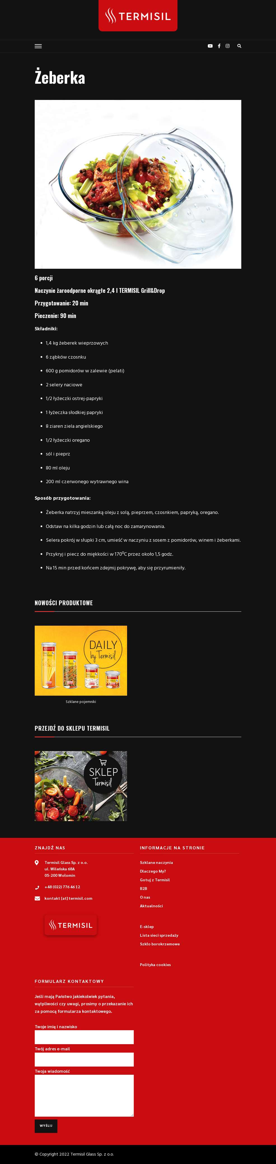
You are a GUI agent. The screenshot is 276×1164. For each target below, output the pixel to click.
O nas (145, 896)
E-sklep (147, 926)
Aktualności (151, 905)
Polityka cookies (155, 964)
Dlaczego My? (153, 870)
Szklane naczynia (156, 862)
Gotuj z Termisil (155, 879)
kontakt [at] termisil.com (68, 898)
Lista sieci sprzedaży (159, 935)
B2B (143, 888)
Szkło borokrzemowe (160, 943)
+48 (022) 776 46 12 (62, 886)
